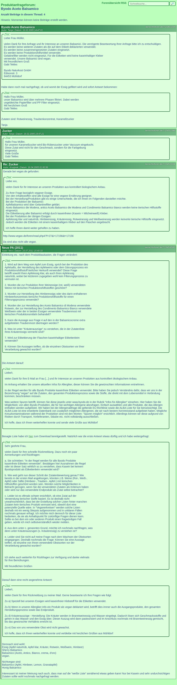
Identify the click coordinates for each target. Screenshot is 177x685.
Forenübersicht (111, 2)
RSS (124, 2)
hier (31, 436)
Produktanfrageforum (18, 5)
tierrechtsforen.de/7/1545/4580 (160, 247)
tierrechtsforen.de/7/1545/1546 (160, 130)
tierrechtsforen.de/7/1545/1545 (161, 27)
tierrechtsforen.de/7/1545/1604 (160, 164)
